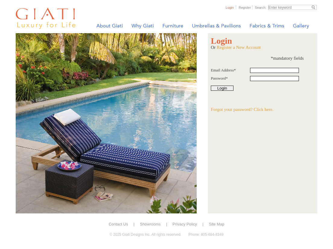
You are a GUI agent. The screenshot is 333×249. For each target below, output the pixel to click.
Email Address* (223, 70)
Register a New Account (239, 47)
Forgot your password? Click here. (242, 109)
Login (230, 7)
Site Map (216, 224)
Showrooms (150, 224)
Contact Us (118, 224)
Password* (219, 78)
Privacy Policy (185, 224)
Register (245, 7)
